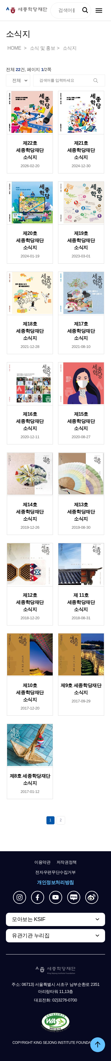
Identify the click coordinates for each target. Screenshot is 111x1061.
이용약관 (42, 862)
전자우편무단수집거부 (55, 872)
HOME (14, 48)
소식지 (70, 48)
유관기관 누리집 (30, 936)
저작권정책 (67, 862)
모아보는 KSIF (28, 919)
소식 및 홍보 (42, 48)
